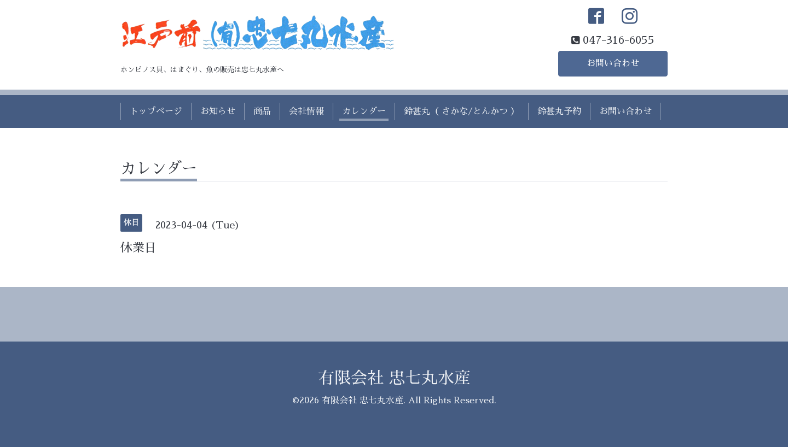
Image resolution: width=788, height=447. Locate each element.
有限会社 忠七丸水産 (394, 378)
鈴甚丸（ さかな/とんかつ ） (461, 111)
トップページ (156, 111)
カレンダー (364, 111)
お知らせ (217, 111)
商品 (262, 111)
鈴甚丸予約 (559, 111)
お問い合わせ (613, 63)
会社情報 (306, 111)
